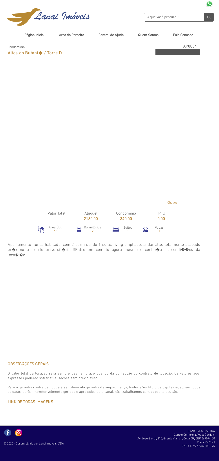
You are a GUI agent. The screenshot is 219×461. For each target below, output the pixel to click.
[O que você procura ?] (171, 17)
